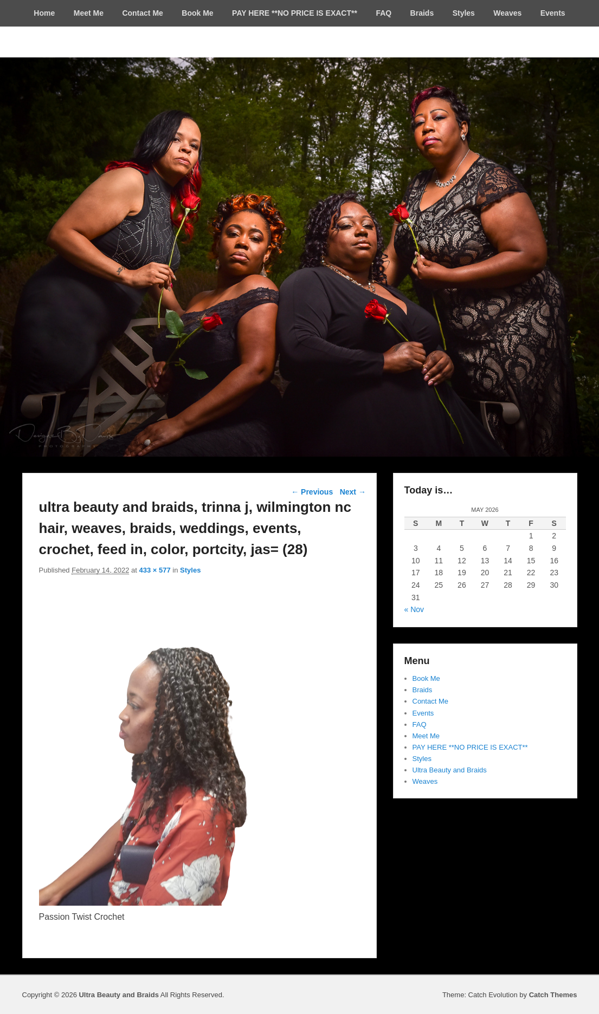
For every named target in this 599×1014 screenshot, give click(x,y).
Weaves (507, 13)
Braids (422, 13)
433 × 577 (155, 570)
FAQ (383, 13)
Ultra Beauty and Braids (450, 770)
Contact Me (142, 13)
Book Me (197, 13)
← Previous (312, 491)
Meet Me (89, 13)
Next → (353, 491)
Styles (464, 13)
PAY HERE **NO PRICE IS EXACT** (294, 13)
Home (44, 13)
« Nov (414, 609)
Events (552, 13)
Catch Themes (553, 995)
